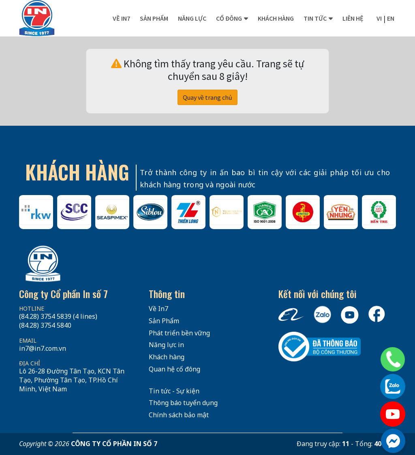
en (390, 18)
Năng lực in (166, 344)
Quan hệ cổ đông (174, 369)
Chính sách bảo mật (179, 414)
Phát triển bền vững (179, 332)
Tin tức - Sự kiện (174, 390)
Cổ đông (229, 18)
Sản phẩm (154, 18)
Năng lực (192, 18)
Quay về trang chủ (207, 97)
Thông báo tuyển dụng (183, 402)
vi (379, 18)
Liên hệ (353, 18)
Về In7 (121, 18)
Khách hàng (276, 18)
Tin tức (315, 18)
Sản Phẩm (164, 320)
